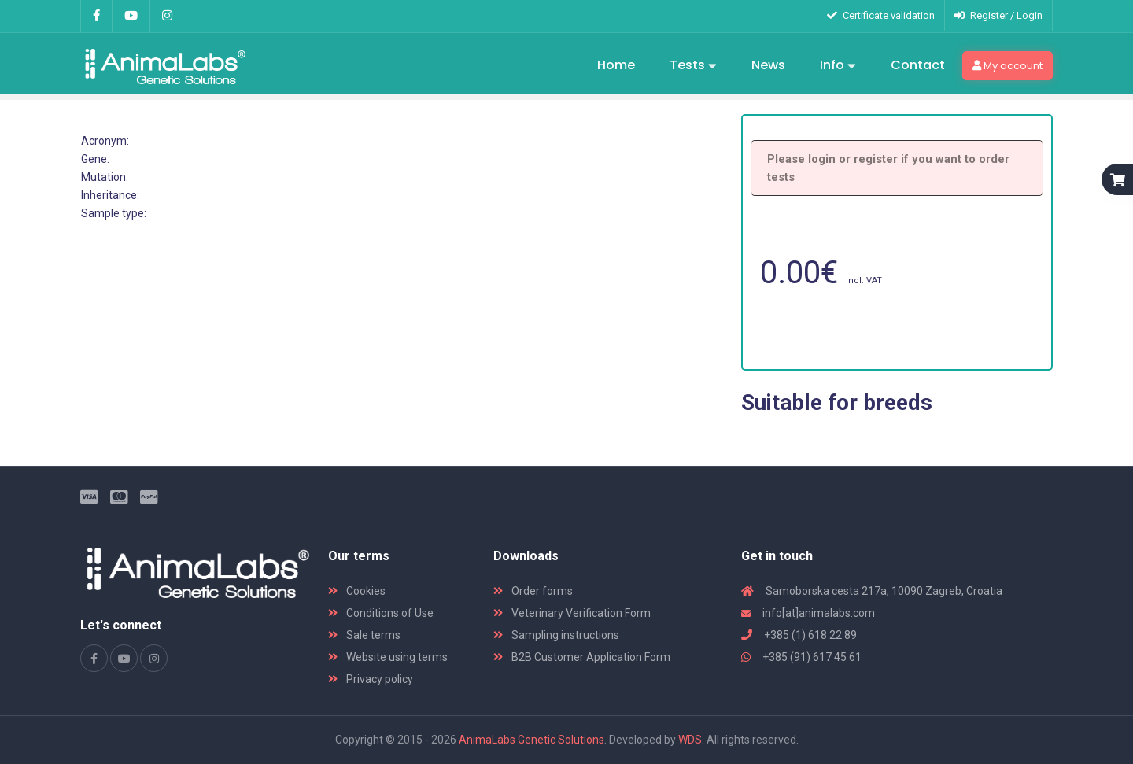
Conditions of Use (381, 613)
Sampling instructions (556, 635)
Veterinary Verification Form (572, 613)
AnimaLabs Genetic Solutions (531, 739)
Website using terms (388, 657)
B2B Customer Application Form (581, 657)
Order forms (533, 591)
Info (838, 66)
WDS (690, 739)
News (768, 65)
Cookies (357, 591)
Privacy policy (370, 679)
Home (616, 65)
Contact (918, 65)
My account (1007, 65)
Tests (693, 66)
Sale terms (364, 635)
